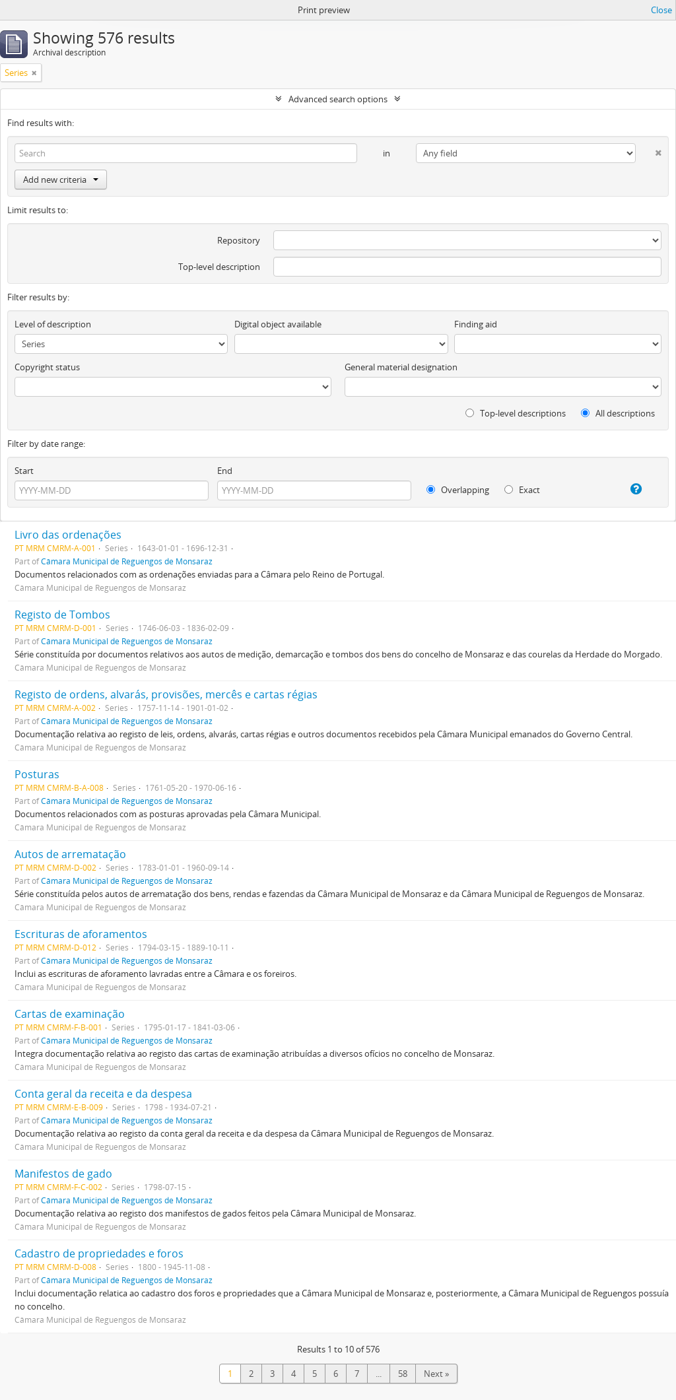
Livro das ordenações (68, 534)
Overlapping (457, 490)
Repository (238, 240)
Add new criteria (60, 179)
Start (24, 471)
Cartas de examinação (70, 1014)
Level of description (53, 324)
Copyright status (47, 367)
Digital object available (277, 324)
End (224, 471)
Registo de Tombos (62, 614)
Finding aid (475, 324)
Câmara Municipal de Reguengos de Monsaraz (127, 561)
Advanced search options (338, 99)
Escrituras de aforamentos (81, 934)
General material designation (401, 367)
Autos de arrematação (70, 854)
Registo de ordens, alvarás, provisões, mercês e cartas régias (166, 694)
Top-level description (219, 267)
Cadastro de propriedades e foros (99, 1253)
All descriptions (618, 413)
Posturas (37, 774)
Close (661, 10)
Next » (436, 1374)
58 (402, 1374)
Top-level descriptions (515, 413)
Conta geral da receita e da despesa (103, 1093)
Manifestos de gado (63, 1173)
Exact (522, 490)
